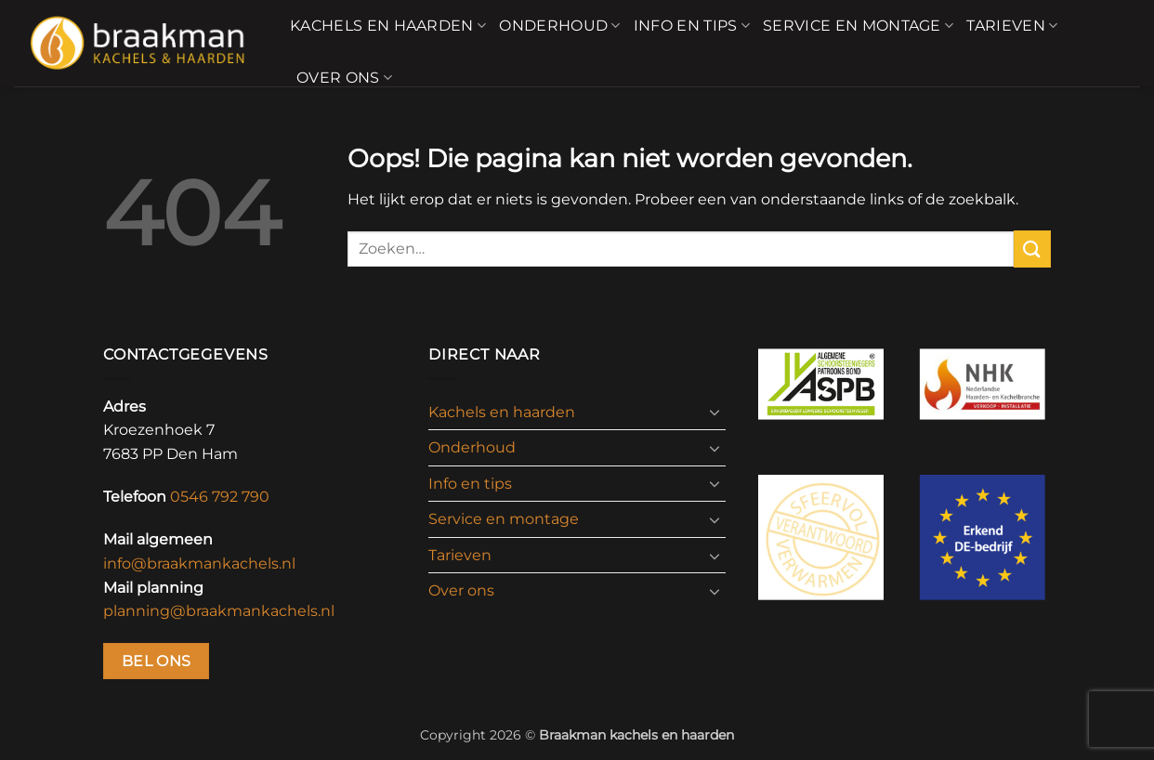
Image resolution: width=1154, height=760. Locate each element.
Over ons (344, 78)
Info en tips (692, 26)
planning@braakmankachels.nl (218, 611)
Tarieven (1011, 26)
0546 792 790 (219, 496)
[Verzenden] (1032, 248)
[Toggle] (714, 411)
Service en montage (858, 26)
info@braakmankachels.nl (199, 563)
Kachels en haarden (388, 26)
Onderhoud (559, 26)
